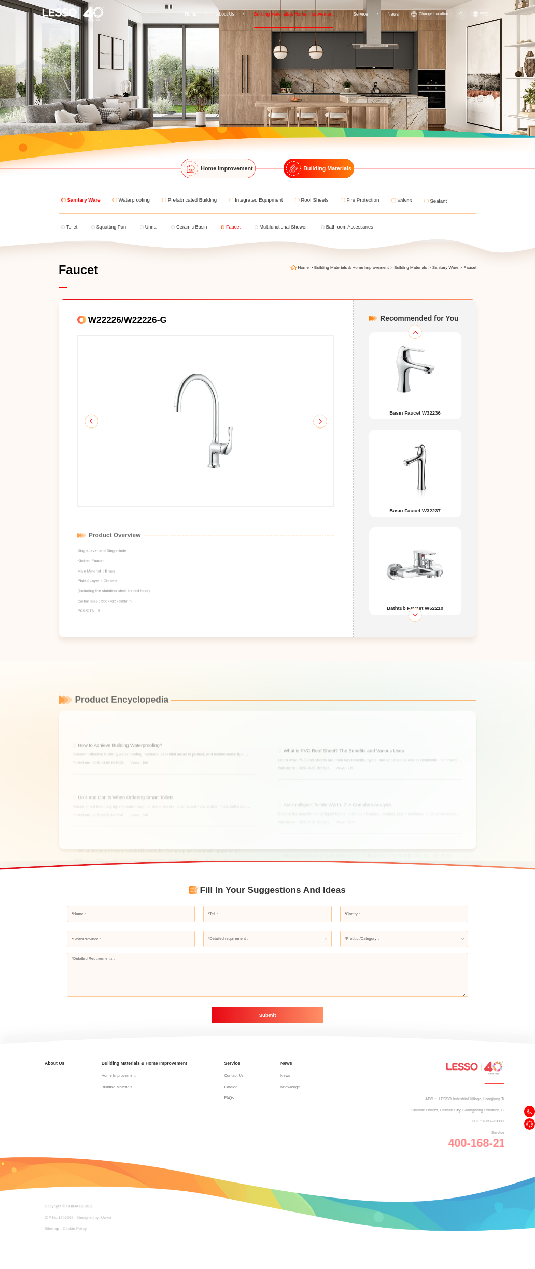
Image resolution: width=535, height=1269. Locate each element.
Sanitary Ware (445, 268)
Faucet (470, 268)
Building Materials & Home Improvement (295, 13)
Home (193, 13)
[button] (91, 421)
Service (361, 13)
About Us (227, 13)
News (393, 13)
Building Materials (410, 268)
